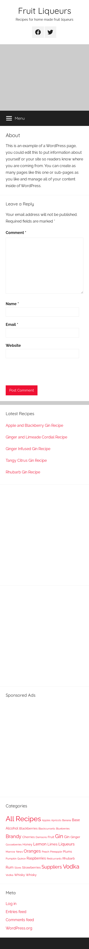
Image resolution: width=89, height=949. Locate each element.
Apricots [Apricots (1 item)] (56, 820)
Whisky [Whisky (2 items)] (19, 875)
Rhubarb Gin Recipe (23, 472)
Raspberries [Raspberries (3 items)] (36, 858)
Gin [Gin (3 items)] (67, 837)
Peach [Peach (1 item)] (45, 851)
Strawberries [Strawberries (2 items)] (31, 867)
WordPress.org (19, 928)
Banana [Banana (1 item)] (66, 820)
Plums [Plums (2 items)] (67, 851)
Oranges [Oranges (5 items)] (32, 851)
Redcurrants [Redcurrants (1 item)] (54, 858)
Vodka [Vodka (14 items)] (71, 866)
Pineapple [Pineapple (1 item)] (56, 851)
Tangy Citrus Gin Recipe (26, 460)
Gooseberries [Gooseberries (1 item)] (14, 844)
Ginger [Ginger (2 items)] (75, 837)
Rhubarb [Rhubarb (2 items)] (68, 858)
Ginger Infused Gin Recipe (28, 449)
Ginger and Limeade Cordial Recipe (36, 437)
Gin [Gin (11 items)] (59, 836)
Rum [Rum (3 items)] (10, 867)
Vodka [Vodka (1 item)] (9, 875)
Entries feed (16, 911)
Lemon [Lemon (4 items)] (40, 844)
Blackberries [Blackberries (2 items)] (28, 828)
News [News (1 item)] (19, 851)
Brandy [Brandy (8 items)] (13, 836)
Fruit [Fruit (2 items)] (51, 837)
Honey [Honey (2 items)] (27, 844)
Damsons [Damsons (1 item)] (41, 837)
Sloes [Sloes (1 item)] (17, 867)
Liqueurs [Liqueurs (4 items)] (66, 844)
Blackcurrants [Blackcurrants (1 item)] (46, 828)
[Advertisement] (44, 77)
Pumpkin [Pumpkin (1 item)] (11, 858)
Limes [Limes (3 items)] (52, 844)
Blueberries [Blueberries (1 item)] (63, 828)
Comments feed (20, 920)
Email (12, 324)
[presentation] (42, 372)
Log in (11, 903)
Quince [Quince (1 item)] (21, 858)
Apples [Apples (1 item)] (46, 820)
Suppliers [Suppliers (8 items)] (52, 867)
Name (12, 304)
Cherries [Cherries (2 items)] (28, 837)
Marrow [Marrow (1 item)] (10, 851)
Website (13, 345)
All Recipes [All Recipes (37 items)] (23, 819)
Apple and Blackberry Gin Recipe (34, 425)
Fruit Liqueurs (44, 10)
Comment (16, 232)
